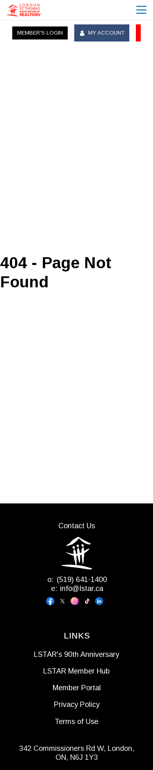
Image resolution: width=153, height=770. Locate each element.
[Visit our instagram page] (77, 601)
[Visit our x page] (64, 601)
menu (141, 10)
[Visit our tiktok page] (89, 601)
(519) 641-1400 (82, 579)
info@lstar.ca (81, 588)
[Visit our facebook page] (52, 601)
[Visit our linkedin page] (101, 601)
